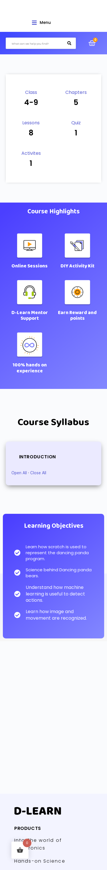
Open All (19, 473)
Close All (38, 473)
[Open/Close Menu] (41, 23)
